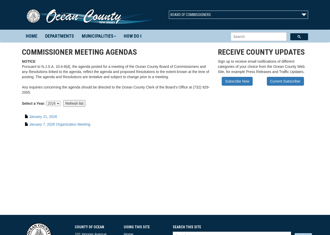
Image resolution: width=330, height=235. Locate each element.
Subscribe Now (237, 81)
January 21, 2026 (43, 117)
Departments (59, 36)
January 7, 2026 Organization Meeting (59, 124)
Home (31, 36)
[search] (258, 37)
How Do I (133, 36)
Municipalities (99, 36)
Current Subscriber (285, 81)
